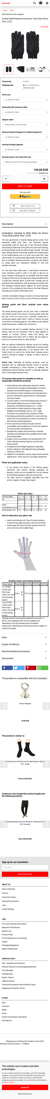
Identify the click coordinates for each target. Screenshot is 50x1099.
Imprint (5, 942)
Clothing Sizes (7, 974)
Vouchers (5, 1006)
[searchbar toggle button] (34, 3)
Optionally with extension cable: (15, 107)
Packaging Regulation (10, 945)
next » (5, 10)
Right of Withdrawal (9, 949)
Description (7, 224)
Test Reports (7, 1020)
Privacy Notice (10, 1082)
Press (4, 1013)
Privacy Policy (7, 935)
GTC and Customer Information (14, 924)
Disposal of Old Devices (11, 927)
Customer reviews (9, 897)
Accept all (25, 1087)
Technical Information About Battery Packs (18, 985)
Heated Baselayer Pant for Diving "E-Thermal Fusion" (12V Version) (25, 823)
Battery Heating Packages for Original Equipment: (22, 132)
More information (25, 1094)
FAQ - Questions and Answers (13, 963)
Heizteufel (44, 27)
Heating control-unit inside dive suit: (16, 157)
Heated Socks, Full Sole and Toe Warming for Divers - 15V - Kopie (25, 762)
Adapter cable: (8, 120)
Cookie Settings (8, 909)
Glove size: (6, 95)
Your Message (7, 970)
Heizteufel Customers (10, 901)
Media (4, 1010)
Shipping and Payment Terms (13, 988)
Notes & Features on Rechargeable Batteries (19, 967)
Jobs (4, 905)
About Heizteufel (8, 889)
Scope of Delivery (10, 644)
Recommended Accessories (16, 651)
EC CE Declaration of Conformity (14, 938)
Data (4, 637)
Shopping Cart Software (15, 1041)
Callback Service (8, 981)
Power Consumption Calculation (14, 1017)
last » (12, 10)
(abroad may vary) (28, 88)
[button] (7, 668)
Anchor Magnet (25, 704)
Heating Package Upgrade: (12, 145)
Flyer (4, 1003)
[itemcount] (25, 179)
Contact (5, 893)
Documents (7, 658)
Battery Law (6, 931)
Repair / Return (8, 977)
